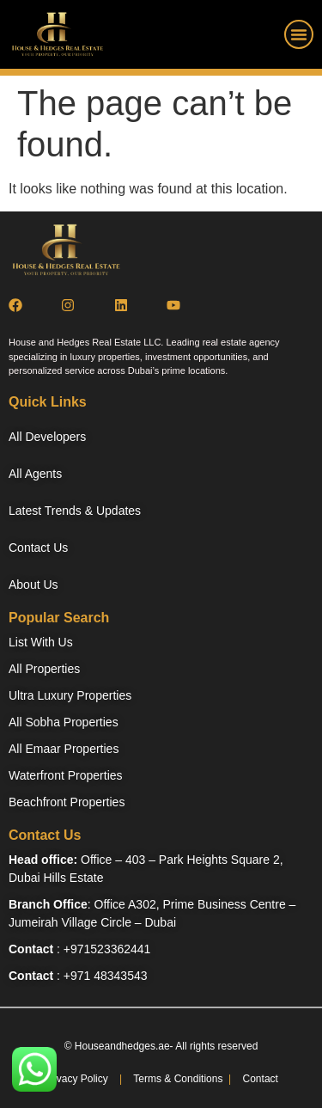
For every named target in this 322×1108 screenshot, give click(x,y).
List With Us (41, 642)
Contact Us (38, 547)
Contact (260, 1079)
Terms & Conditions (176, 1079)
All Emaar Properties (63, 749)
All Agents (35, 474)
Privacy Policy (76, 1079)
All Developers (47, 437)
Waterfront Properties (66, 775)
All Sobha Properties (63, 722)
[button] (298, 34)
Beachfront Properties (67, 802)
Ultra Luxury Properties (70, 695)
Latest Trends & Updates (75, 510)
